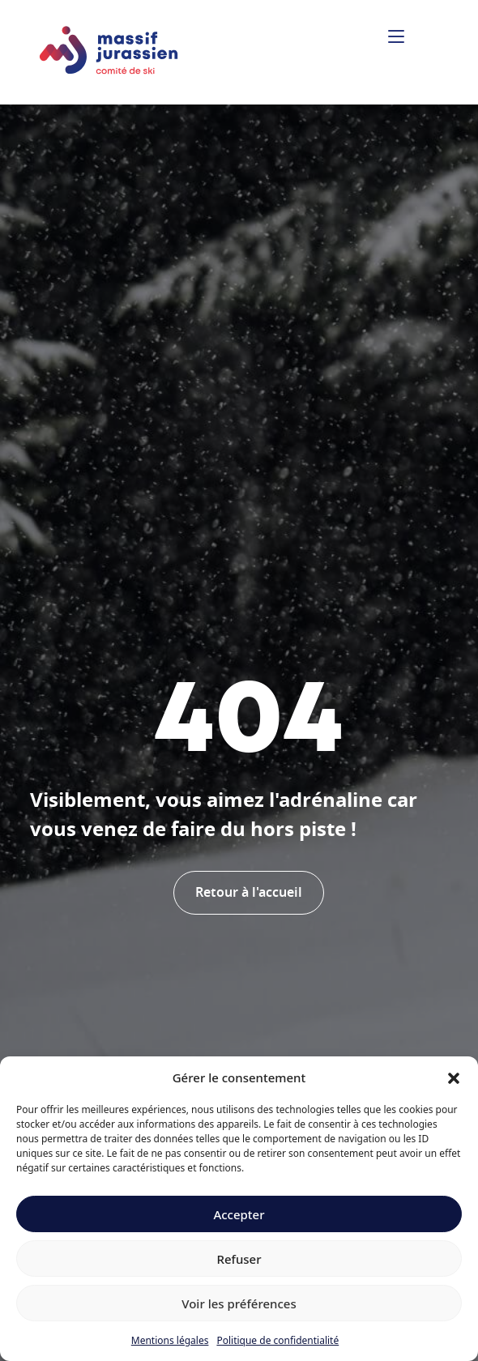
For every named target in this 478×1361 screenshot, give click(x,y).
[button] (454, 1077)
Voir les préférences (238, 1303)
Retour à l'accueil (248, 892)
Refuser (238, 1259)
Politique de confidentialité (277, 1340)
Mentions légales (170, 1340)
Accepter (238, 1214)
